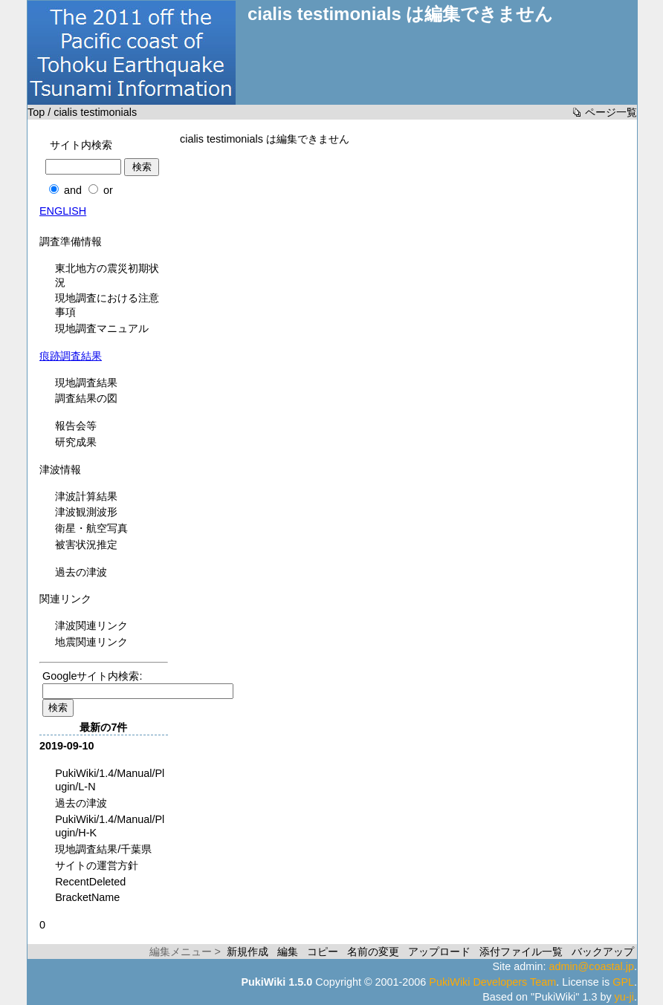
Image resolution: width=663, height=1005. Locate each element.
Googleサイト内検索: (92, 676)
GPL (623, 982)
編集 (287, 951)
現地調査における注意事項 (107, 305)
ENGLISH (62, 211)
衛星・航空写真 (91, 528)
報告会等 (76, 426)
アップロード (439, 951)
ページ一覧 (611, 112)
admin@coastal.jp (591, 966)
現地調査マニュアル (102, 328)
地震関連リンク (91, 642)
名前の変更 (373, 951)
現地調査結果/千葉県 (103, 849)
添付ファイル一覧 (521, 951)
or (108, 190)
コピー (322, 951)
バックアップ (603, 951)
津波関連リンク (91, 625)
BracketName (87, 897)
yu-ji (624, 997)
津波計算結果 (86, 496)
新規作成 (247, 951)
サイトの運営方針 (96, 865)
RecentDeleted (90, 882)
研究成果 (76, 442)
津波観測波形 (86, 512)
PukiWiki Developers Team (492, 982)
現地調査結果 (86, 382)
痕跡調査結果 (70, 356)
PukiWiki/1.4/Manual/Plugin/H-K (109, 826)
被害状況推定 (86, 544)
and (73, 190)
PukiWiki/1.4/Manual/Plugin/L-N (109, 780)
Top (36, 112)
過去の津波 (81, 572)
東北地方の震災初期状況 (107, 275)
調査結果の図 (86, 398)
